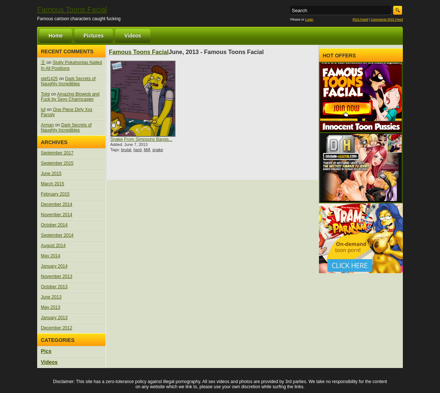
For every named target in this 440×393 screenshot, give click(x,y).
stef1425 (49, 78)
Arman (47, 125)
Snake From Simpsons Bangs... (141, 139)
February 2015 (55, 194)
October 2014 (54, 225)
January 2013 (54, 317)
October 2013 (54, 286)
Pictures (94, 36)
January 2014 (54, 266)
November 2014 (56, 214)
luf (43, 109)
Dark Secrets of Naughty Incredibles (68, 81)
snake (157, 149)
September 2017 (57, 153)
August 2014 (53, 245)
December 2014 (56, 204)
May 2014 (50, 255)
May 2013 (50, 307)
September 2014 (57, 235)
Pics (46, 351)
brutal (126, 149)
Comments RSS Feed (386, 19)
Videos (132, 36)
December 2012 (56, 328)
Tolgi (45, 94)
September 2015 (57, 163)
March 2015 (52, 183)
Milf (147, 149)
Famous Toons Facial (72, 10)
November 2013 (56, 276)
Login (309, 19)
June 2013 (51, 297)
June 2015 (51, 173)
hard (138, 149)
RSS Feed (360, 19)
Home (56, 36)
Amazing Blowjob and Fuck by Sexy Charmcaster (70, 97)
